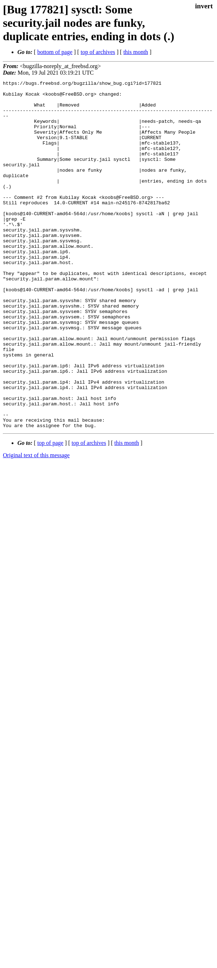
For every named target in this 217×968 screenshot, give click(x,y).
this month (135, 52)
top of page (50, 512)
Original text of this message (36, 525)
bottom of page (55, 52)
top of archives (98, 52)
